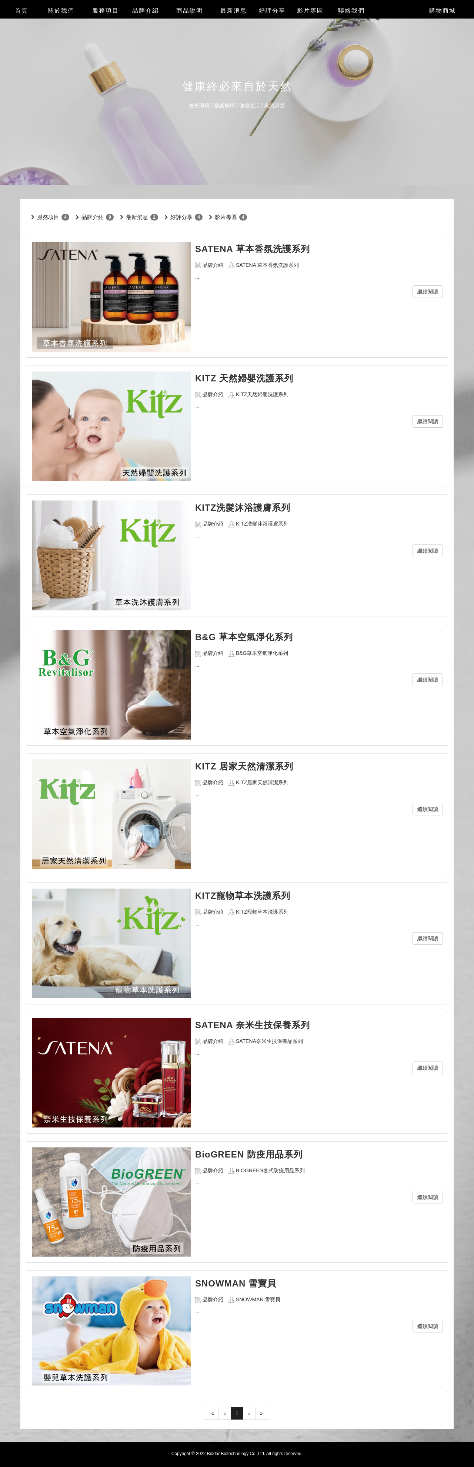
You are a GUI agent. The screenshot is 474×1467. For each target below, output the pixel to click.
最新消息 (137, 217)
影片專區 (226, 217)
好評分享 (181, 217)
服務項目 (48, 217)
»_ (263, 1413)
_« (211, 1413)
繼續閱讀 (427, 292)
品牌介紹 (92, 217)
